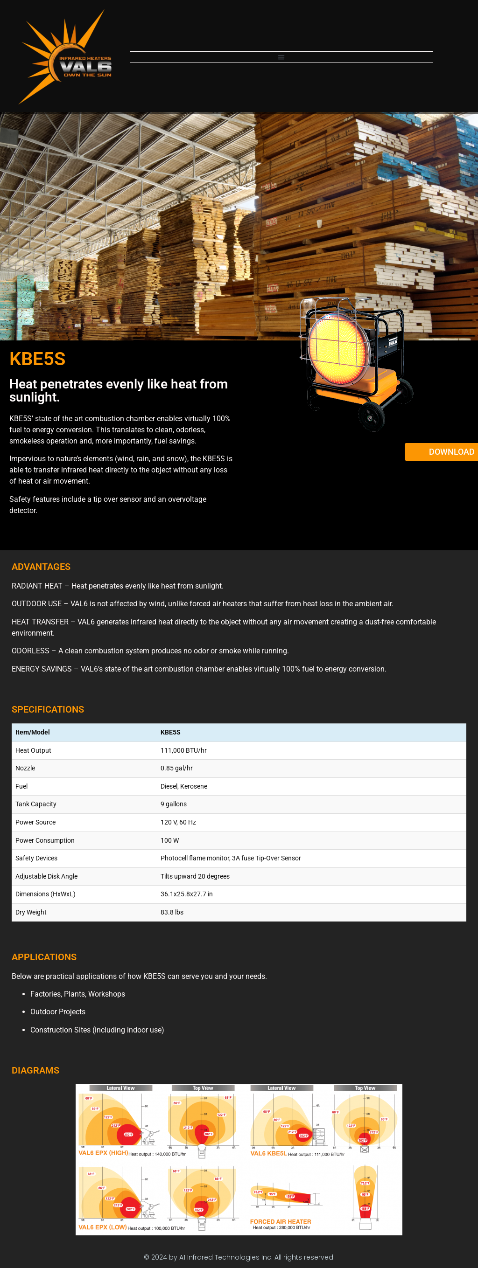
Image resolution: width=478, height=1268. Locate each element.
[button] (281, 57)
